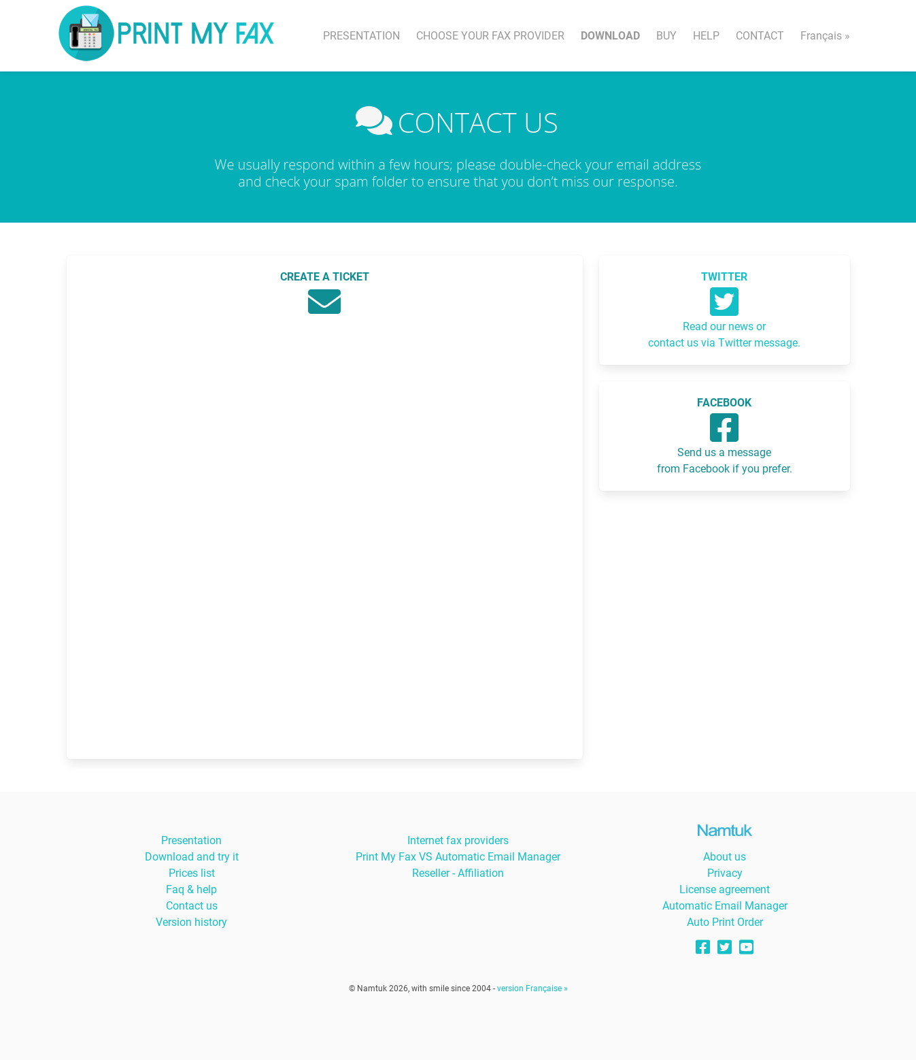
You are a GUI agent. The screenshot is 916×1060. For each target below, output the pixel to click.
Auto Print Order (725, 922)
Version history (191, 922)
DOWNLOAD (610, 35)
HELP (706, 35)
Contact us (192, 905)
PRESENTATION (361, 35)
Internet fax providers (458, 840)
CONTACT (760, 35)
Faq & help (191, 889)
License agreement (724, 889)
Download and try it (192, 856)
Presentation (191, 840)
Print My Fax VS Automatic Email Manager (458, 856)
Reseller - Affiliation (458, 873)
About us (724, 856)
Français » (825, 35)
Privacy (725, 873)
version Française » (532, 988)
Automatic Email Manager (724, 905)
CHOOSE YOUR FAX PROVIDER (490, 35)
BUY (666, 35)
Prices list (192, 873)
